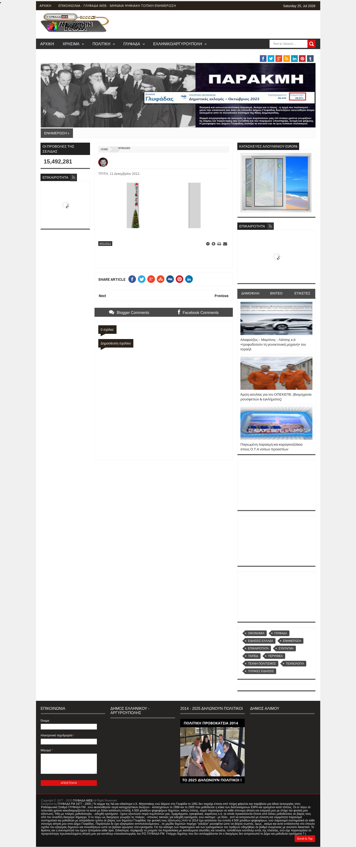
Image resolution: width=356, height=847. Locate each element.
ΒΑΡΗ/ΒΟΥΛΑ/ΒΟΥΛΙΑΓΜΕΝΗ (241, 53)
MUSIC (285, 53)
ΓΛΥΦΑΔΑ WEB (83, 800)
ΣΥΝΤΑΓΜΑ (286, 648)
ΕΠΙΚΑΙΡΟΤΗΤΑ (258, 648)
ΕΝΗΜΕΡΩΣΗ (292, 641)
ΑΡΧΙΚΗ (45, 5)
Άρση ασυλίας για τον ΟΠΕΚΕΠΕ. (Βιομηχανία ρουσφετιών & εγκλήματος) (275, 397)
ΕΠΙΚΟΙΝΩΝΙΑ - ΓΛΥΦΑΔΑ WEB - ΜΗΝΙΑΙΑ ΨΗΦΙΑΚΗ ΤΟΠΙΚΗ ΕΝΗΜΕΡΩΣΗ (117, 5)
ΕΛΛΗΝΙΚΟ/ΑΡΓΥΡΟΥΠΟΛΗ (177, 43)
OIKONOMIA (256, 633)
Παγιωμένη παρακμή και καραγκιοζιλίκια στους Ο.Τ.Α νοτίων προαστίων (271, 447)
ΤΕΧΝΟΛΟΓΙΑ (295, 663)
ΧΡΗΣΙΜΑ (71, 43)
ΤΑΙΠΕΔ (253, 656)
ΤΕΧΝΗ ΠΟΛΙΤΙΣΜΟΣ (262, 663)
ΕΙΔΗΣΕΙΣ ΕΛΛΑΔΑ (260, 641)
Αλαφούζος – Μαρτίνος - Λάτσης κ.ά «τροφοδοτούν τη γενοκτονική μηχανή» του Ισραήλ (273, 344)
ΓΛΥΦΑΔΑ (131, 43)
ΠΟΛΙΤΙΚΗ (101, 43)
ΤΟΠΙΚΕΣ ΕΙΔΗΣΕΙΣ (261, 671)
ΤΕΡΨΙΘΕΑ (275, 656)
